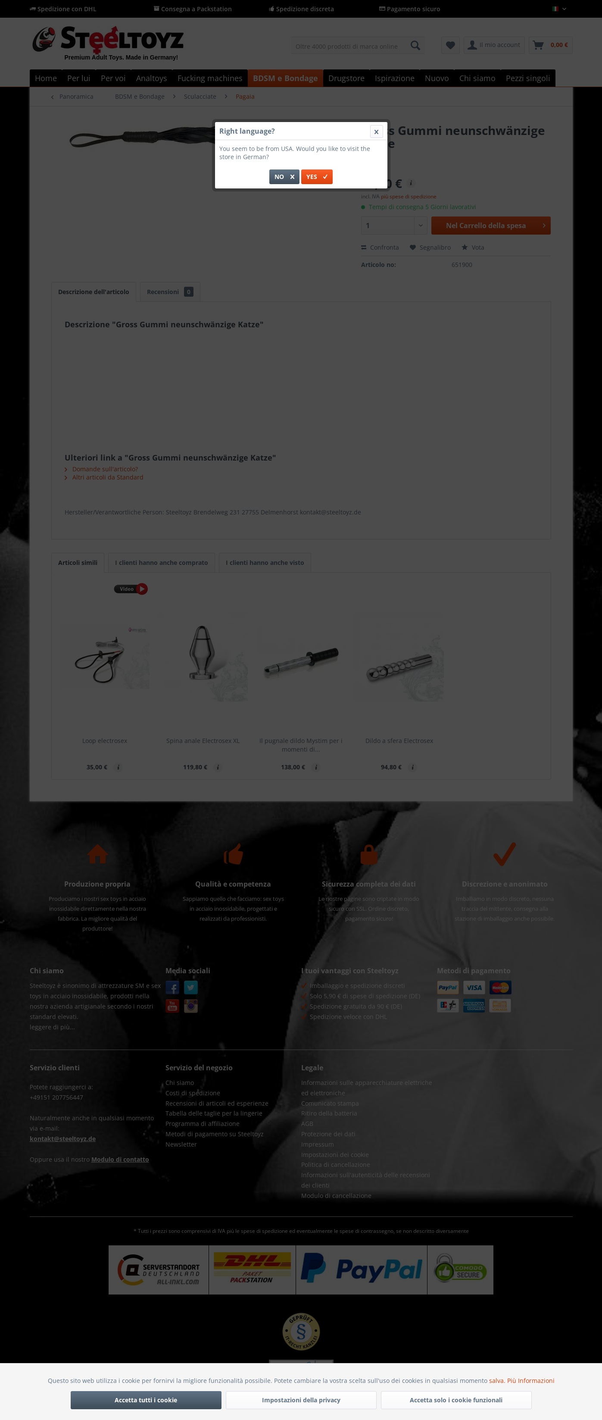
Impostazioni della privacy (301, 1400)
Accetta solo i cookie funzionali (456, 1400)
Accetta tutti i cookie (146, 1400)
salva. (498, 1380)
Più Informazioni (531, 1380)
